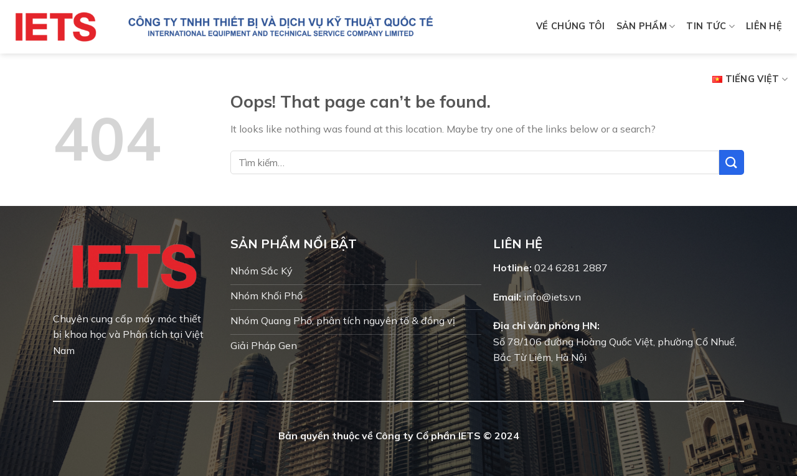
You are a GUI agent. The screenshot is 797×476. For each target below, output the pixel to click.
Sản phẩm (646, 26)
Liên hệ (764, 26)
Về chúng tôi (570, 26)
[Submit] (731, 162)
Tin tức (710, 26)
